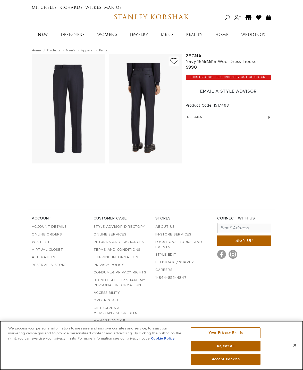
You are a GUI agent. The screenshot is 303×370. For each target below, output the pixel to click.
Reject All (225, 346)
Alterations (44, 257)
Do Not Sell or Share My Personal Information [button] (119, 283)
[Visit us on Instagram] (233, 254)
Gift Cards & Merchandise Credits (115, 310)
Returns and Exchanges (119, 242)
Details (228, 117)
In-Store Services (173, 234)
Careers (163, 270)
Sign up (244, 241)
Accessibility (107, 293)
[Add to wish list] (174, 61)
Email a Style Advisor (228, 91)
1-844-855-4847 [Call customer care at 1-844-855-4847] (171, 278)
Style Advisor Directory (119, 227)
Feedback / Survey (174, 262)
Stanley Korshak (151, 17)
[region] (151, 345)
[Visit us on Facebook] (221, 254)
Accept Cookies (226, 359)
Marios (113, 8)
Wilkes (93, 8)
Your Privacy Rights (225, 332)
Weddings (253, 35)
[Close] (294, 345)
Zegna (194, 56)
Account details (49, 227)
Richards (71, 8)
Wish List (41, 242)
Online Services (110, 234)
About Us (165, 227)
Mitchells (44, 8)
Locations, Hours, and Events (178, 244)
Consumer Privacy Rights (120, 272)
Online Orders (47, 234)
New (43, 35)
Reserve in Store (49, 265)
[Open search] (227, 18)
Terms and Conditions (117, 249)
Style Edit (165, 254)
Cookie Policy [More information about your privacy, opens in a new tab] (163, 338)
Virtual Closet (47, 249)
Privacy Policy (109, 265)
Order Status (108, 300)
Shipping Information (116, 257)
